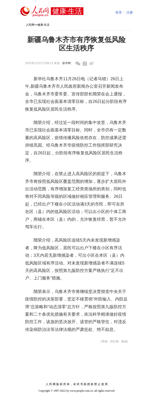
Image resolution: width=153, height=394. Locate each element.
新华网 (66, 63)
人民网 (30, 24)
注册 (129, 12)
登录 (118, 12)
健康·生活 (43, 24)
